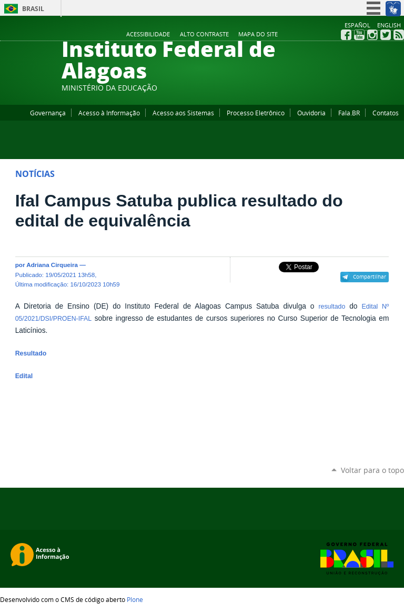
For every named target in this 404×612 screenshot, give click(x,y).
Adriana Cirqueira (52, 264)
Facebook (346, 34)
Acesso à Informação (109, 112)
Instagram (372, 34)
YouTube (359, 34)
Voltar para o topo (372, 470)
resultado (331, 306)
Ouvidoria (311, 112)
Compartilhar (369, 276)
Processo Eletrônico (256, 112)
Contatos (385, 112)
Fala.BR (349, 112)
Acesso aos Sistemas (183, 112)
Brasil (33, 8)
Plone (135, 599)
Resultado (31, 353)
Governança (48, 112)
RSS (398, 34)
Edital (24, 376)
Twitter (385, 34)
